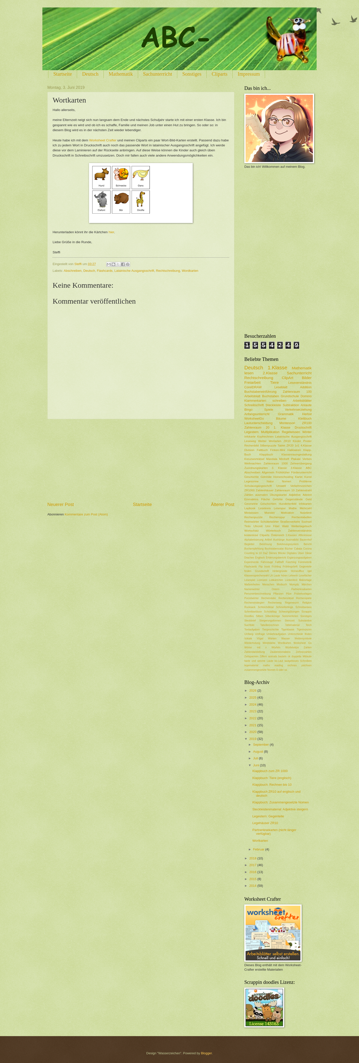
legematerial (251, 665)
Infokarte (250, 436)
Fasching (291, 562)
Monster (270, 512)
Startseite (62, 74)
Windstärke (269, 643)
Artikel (268, 539)
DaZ (265, 553)
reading (278, 665)
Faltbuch (262, 449)
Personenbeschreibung (257, 593)
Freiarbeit (252, 382)
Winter (307, 432)
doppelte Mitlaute (301, 656)
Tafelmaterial (292, 625)
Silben (259, 616)
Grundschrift (262, 571)
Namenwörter (252, 589)
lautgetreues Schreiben (298, 661)
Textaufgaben (252, 629)
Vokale (248, 638)
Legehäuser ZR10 (265, 823)
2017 (253, 865)
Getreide (266, 476)
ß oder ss (281, 670)
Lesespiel (249, 580)
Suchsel (306, 521)
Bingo (248, 409)
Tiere (274, 382)
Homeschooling (283, 476)
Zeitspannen (251, 656)
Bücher (289, 548)
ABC (309, 467)
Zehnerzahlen (304, 652)
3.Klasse (296, 467)
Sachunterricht (157, 74)
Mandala (271, 458)
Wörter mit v (255, 647)
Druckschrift (303, 427)
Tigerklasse (287, 629)
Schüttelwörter (269, 521)
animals (272, 656)
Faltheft (279, 562)
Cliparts (219, 74)
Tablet (281, 445)
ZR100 (307, 423)
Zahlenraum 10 (285, 490)
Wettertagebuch (301, 526)
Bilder (307, 378)
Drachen (249, 557)
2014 (253, 886)
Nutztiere (306, 512)
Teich (309, 625)
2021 (253, 725)
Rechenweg (274, 602)
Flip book (264, 566)
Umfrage (260, 634)
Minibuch (282, 584)
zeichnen (306, 665)
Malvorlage (305, 580)
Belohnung (266, 544)
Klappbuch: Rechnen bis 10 (271, 784)
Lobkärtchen (276, 580)
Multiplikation (270, 432)
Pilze (288, 593)
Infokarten (305, 503)
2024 (253, 704)
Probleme (305, 481)
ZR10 (286, 441)
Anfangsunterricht (256, 414)
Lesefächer (305, 575)
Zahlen (308, 647)
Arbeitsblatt (252, 396)
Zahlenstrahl (304, 490)
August (258, 751)
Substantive (305, 620)
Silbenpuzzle (268, 445)
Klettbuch (305, 418)
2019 (253, 739)
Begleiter (249, 544)
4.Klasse (306, 445)
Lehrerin (293, 575)
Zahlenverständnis (300, 530)
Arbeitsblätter (302, 400)
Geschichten (268, 503)
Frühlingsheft (290, 566)
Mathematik (121, 74)
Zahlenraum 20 (256, 427)
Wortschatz (251, 530)
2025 (253, 697)
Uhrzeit (258, 526)
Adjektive (295, 494)
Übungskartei (278, 494)
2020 (253, 732)
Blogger (206, 1053)
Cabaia (298, 548)
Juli (256, 758)
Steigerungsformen (270, 620)
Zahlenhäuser (264, 490)
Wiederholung (252, 643)
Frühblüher (283, 472)
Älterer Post (222, 504)
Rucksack (250, 607)
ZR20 (289, 445)
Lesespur (280, 508)
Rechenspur (277, 517)
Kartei (298, 476)
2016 (253, 872)
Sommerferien (290, 616)
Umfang (248, 634)
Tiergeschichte (270, 629)
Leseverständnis (300, 383)
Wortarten (275, 441)
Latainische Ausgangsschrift (134, 271)
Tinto (247, 526)
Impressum (249, 74)
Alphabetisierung (254, 539)
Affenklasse (305, 535)
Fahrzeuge (267, 562)
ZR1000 (249, 490)
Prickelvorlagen (303, 593)
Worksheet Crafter (102, 140)
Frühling (276, 566)
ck (289, 656)
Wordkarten (190, 271)
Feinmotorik (305, 562)
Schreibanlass (303, 607)
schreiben (279, 400)
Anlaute (306, 405)
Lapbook (249, 508)
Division (249, 449)
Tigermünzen (304, 629)
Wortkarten (260, 840)
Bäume (281, 418)
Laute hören (281, 575)
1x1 (297, 445)
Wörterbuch (273, 530)
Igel (309, 571)
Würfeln (275, 647)
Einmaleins (251, 499)
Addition (306, 387)
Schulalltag (270, 611)
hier (111, 232)
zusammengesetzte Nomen (259, 670)
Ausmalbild (292, 539)
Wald (285, 526)
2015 (253, 879)
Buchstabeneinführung (260, 391)
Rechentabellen (302, 517)
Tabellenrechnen (269, 625)
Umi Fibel (272, 526)
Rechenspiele (304, 598)
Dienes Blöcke (277, 553)
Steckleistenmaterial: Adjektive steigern (280, 809)
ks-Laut (279, 661)
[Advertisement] (140, 460)
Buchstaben (270, 396)
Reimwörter (251, 521)
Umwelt (281, 485)
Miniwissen (251, 512)
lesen (249, 373)
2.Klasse (270, 373)
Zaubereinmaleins (280, 652)
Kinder (297, 441)
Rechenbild (251, 445)
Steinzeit (290, 620)
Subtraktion (291, 405)
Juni (256, 765)
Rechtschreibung (168, 271)
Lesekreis (265, 508)
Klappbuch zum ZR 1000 (270, 771)
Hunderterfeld (287, 503)
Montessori (287, 423)
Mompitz (294, 584)
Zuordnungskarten (256, 467)
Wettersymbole (303, 638)
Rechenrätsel (286, 598)
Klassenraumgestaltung (296, 454)
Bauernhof (306, 539)
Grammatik (286, 414)
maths (266, 665)
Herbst (307, 414)
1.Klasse (277, 367)
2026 (253, 690)
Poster (307, 441)
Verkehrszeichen (301, 485)
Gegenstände (294, 499)
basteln (282, 656)
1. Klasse (282, 427)
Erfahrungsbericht (276, 557)
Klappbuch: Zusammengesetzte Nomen (280, 802)
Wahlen (272, 638)
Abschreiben (73, 271)
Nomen (286, 481)
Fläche (265, 499)
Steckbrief (250, 620)
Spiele (268, 409)
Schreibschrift (254, 405)
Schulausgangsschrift (258, 485)
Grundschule (290, 396)
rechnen (292, 665)
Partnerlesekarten (301, 589)
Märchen (307, 584)
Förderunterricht (301, 472)
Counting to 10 (253, 553)
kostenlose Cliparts (256, 535)
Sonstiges (191, 74)
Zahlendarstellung (254, 652)
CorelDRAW (253, 387)
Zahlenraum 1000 (276, 463)
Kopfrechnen (265, 436)
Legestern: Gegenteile (268, 816)
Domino (306, 396)
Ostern (275, 589)
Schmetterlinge (284, 607)
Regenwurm (292, 602)
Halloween (294, 449)
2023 (253, 711)
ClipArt (287, 378)
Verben (307, 458)
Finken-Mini (277, 449)
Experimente (251, 562)
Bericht (308, 544)
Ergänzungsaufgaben (299, 557)
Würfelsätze (292, 647)
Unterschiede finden (300, 634)
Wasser (285, 638)
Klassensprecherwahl (256, 575)
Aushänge (279, 539)
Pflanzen (278, 593)
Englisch (260, 557)
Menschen (268, 584)
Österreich (277, 535)
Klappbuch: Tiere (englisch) (271, 778)
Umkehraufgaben (276, 634)
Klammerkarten (255, 400)
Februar (259, 849)
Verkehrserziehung (298, 409)
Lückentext (291, 580)
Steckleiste (273, 405)
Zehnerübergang (301, 463)
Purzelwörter (251, 598)
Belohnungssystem (288, 544)
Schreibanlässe (253, 611)
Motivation (287, 512)
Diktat (308, 553)
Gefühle (277, 499)
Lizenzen (262, 580)
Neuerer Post (60, 504)
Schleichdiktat (266, 607)
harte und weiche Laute (258, 661)
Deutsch (90, 74)
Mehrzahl (306, 508)
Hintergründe (279, 571)
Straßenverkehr (290, 521)
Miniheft (284, 458)
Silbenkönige (272, 616)
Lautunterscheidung (258, 423)
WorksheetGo (254, 418)
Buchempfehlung (254, 548)
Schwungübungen (289, 611)
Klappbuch (266, 454)
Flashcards (105, 271)
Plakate (296, 458)
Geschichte (251, 476)
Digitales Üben (295, 553)
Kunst (308, 476)
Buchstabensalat (274, 548)
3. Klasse (279, 467)
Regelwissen (291, 432)
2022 (253, 718)
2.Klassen (291, 535)
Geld (309, 499)
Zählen (248, 494)
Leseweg (250, 441)
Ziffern (263, 656)
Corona (307, 548)
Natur (270, 481)
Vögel (260, 638)
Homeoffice (297, 571)
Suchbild (249, 625)
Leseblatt (280, 387)
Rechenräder (268, 598)
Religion (307, 602)
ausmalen (261, 494)
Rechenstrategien (254, 602)
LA (271, 575)
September (261, 744)
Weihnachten (252, 463)
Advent (307, 494)
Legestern (251, 432)
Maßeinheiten (252, 584)
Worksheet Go (302, 643)
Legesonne (251, 481)
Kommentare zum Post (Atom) (86, 514)
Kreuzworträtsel (254, 458)
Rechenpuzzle (253, 517)
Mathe (293, 508)
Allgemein (268, 472)
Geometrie (251, 503)
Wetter (262, 441)
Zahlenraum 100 (297, 391)
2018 (253, 858)
